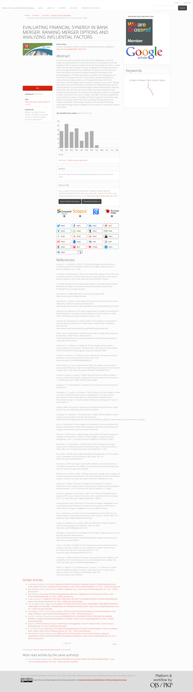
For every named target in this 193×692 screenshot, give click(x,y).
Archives (35, 15)
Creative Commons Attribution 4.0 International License (102, 680)
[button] (63, 226)
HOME (40, 8)
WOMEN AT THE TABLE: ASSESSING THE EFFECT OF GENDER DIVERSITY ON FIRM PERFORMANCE (80, 599)
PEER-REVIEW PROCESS (91, 8)
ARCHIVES (74, 8)
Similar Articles (33, 580)
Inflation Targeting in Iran (67, 589)
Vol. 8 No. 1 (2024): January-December (56, 15)
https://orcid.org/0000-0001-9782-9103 (71, 49)
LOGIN (176, 2)
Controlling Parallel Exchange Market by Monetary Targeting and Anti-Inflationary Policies (74, 594)
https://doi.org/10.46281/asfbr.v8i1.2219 (102, 196)
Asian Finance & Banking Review (18, 7)
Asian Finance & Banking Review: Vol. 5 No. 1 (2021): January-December (71, 660)
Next (115, 644)
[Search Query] (165, 8)
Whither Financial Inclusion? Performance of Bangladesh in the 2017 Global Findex (68, 623)
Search (182, 8)
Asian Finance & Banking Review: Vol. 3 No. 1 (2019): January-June (95, 586)
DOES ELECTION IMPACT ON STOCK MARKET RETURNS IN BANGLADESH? (81, 659)
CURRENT (62, 8)
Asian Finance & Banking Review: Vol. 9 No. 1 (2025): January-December (55, 601)
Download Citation (92, 201)
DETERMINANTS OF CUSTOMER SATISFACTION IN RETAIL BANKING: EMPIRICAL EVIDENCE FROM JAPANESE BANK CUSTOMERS (70, 617)
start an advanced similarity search (46, 649)
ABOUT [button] (50, 8)
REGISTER (187, 2)
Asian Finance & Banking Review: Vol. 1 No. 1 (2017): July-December (65, 631)
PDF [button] (37, 88)
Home (27, 15)
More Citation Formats (70, 201)
